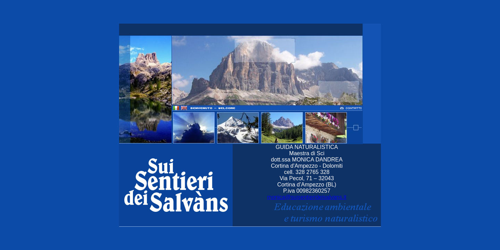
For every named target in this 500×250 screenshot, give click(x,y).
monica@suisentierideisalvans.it (307, 197)
